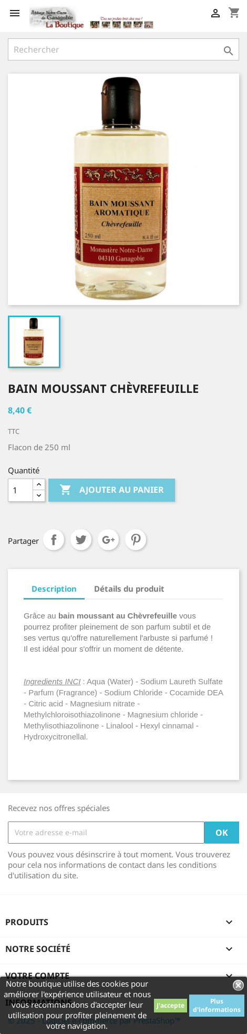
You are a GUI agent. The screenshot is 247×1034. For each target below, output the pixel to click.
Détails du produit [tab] (129, 588)
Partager (53, 539)
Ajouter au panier (111, 490)
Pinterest (135, 539)
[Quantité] (20, 490)
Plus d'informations (217, 1005)
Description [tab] (54, 588)
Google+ (108, 539)
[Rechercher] (123, 49)
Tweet (80, 539)
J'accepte (170, 1005)
